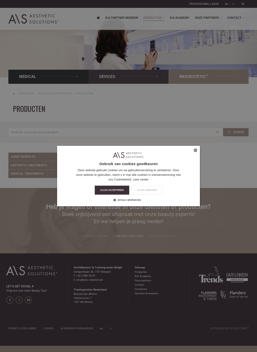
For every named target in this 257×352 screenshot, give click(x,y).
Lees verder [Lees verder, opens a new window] (141, 179)
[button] (128, 200)
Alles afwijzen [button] (147, 190)
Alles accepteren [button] (112, 190)
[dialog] (128, 176)
